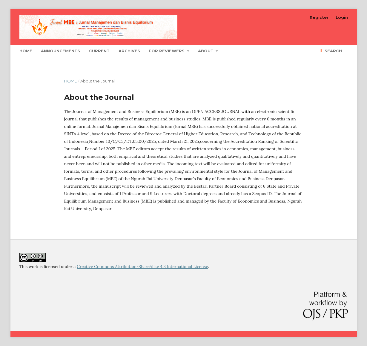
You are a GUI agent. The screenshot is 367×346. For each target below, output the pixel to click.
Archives (129, 50)
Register (319, 17)
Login (342, 17)
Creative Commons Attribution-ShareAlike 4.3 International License (142, 266)
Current (99, 50)
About (206, 50)
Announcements (60, 50)
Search (332, 50)
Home (25, 50)
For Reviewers (167, 50)
